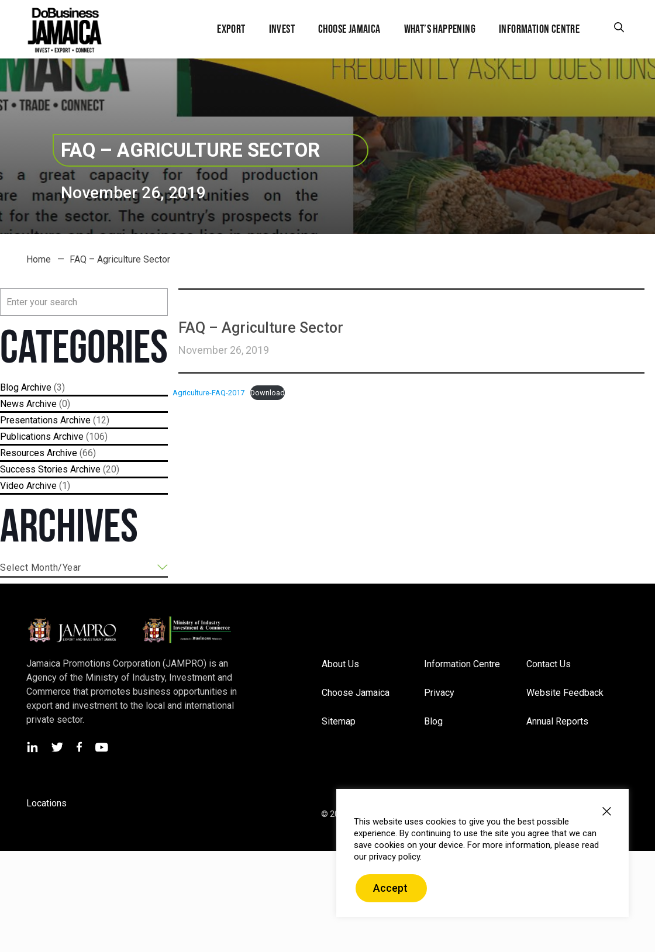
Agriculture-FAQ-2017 (208, 392)
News (12, 403)
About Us (340, 664)
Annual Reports (557, 721)
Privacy (439, 692)
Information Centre (462, 664)
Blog (9, 387)
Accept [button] (390, 888)
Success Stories (34, 469)
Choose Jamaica (355, 692)
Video (12, 485)
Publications (25, 436)
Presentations (29, 420)
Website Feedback (565, 692)
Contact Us (548, 664)
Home (38, 259)
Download (267, 392)
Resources (22, 452)
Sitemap (339, 721)
